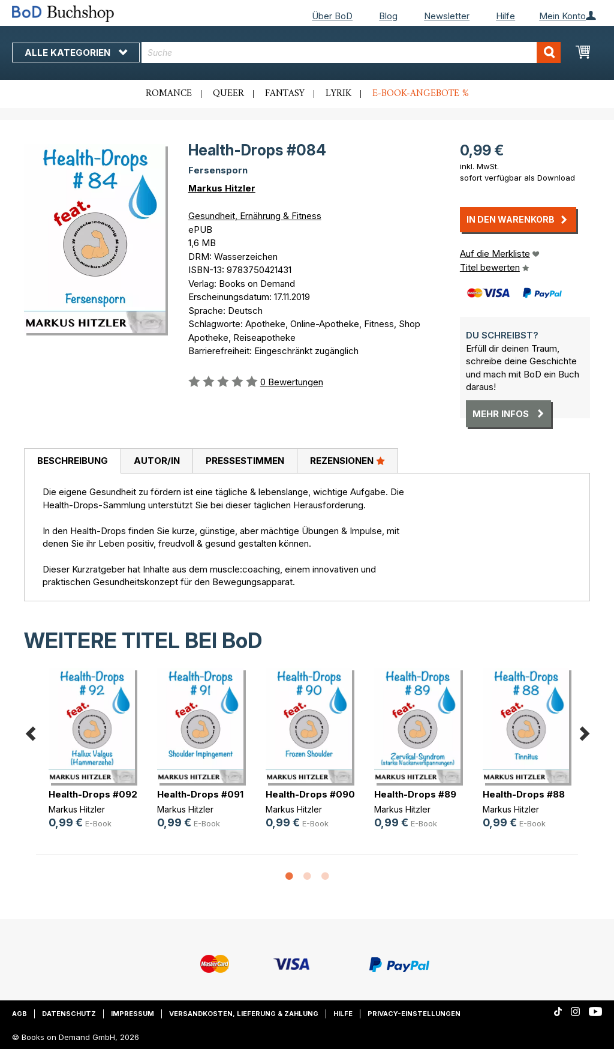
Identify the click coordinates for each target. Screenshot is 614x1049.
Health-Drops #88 (524, 794)
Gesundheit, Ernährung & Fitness (254, 215)
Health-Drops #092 (93, 794)
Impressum (132, 1013)
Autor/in (157, 460)
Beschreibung (72, 460)
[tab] (72, 461)
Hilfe (505, 16)
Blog (388, 16)
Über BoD (332, 16)
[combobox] (351, 52)
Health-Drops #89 (415, 794)
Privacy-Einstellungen (414, 1013)
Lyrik (338, 93)
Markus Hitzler (221, 188)
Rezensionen (347, 460)
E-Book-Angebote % (420, 93)
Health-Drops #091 (200, 794)
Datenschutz (69, 1013)
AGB (19, 1013)
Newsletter (446, 16)
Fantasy (285, 93)
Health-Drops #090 (310, 794)
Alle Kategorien (76, 52)
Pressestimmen (245, 460)
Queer (228, 93)
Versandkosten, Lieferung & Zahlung (243, 1013)
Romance (169, 93)
